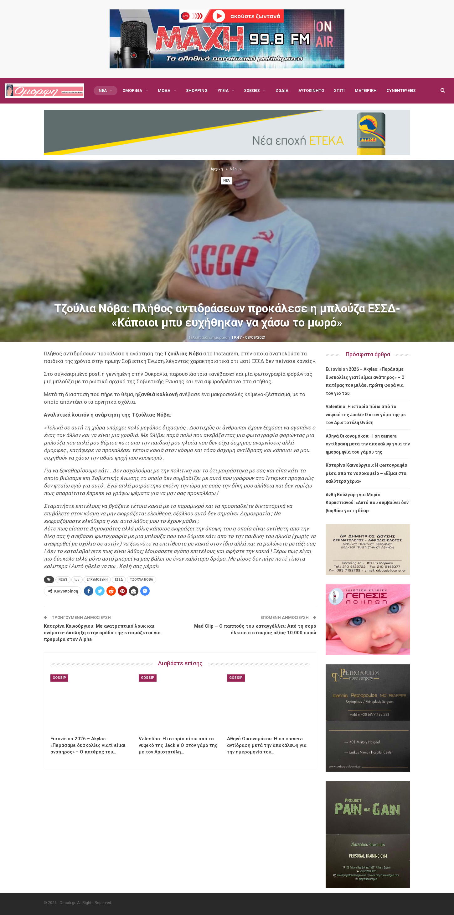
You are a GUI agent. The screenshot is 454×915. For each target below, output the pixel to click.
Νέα (103, 90)
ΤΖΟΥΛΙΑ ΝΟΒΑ (141, 579)
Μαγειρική (366, 90)
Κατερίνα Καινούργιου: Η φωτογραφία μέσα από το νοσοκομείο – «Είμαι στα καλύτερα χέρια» (366, 473)
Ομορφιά (132, 90)
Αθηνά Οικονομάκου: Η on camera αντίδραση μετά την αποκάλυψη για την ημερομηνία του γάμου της (368, 444)
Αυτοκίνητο (311, 90)
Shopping (197, 90)
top (77, 579)
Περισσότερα (400, 90)
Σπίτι (339, 90)
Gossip (59, 678)
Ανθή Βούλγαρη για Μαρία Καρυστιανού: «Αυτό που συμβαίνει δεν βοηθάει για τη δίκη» (367, 502)
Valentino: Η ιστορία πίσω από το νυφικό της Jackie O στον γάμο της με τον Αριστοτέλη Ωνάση (366, 414)
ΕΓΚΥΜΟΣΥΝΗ (97, 579)
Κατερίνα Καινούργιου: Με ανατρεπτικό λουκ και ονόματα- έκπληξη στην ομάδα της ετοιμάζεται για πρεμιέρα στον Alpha (102, 632)
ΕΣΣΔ (119, 579)
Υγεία (223, 90)
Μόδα (164, 90)
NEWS (63, 579)
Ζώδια (282, 90)
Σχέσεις (252, 90)
